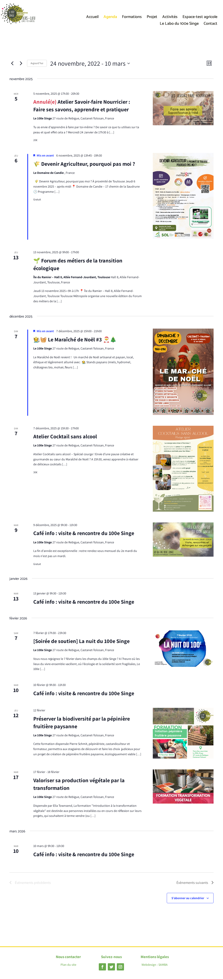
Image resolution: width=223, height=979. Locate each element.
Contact (210, 24)
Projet (152, 17)
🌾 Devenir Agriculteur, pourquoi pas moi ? (84, 163)
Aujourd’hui (37, 63)
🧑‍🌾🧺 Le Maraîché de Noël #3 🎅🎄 (75, 339)
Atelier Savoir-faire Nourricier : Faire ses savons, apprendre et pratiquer (81, 105)
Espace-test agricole (199, 17)
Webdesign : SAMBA (155, 965)
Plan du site (68, 965)
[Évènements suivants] (21, 63)
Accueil (92, 17)
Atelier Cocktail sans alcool (65, 436)
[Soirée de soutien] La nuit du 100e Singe (81, 641)
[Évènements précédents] (12, 63)
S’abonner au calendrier (187, 898)
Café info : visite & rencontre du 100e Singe (83, 533)
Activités (170, 17)
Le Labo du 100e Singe (179, 24)
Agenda (110, 17)
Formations (132, 17)
